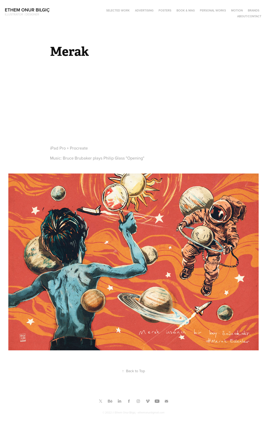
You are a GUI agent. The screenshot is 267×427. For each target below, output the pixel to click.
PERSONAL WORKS (213, 10)
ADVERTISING (144, 10)
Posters (165, 10)
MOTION (237, 10)
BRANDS (253, 10)
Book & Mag (185, 10)
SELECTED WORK (118, 10)
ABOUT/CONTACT (249, 16)
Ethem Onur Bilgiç (27, 9)
